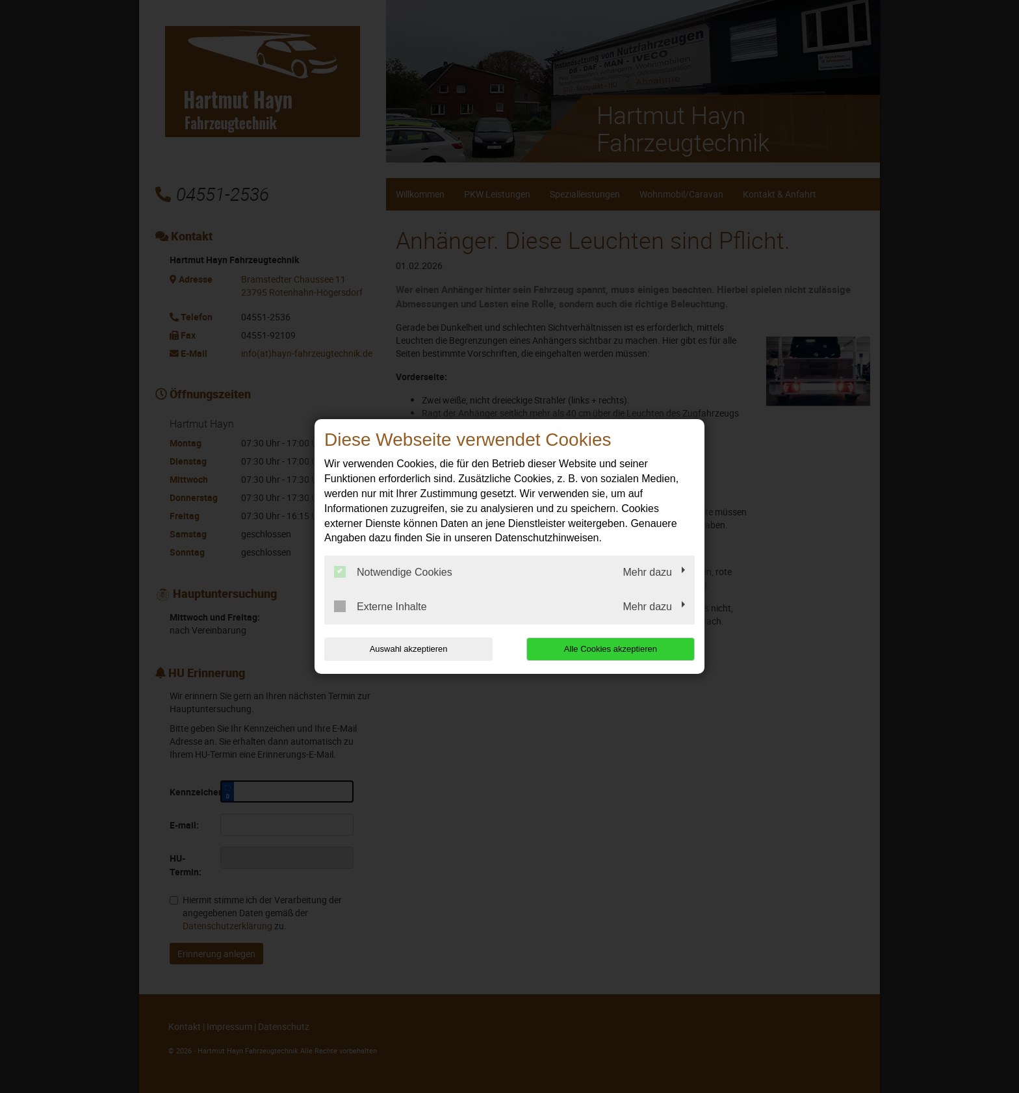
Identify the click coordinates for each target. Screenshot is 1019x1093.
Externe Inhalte (380, 606)
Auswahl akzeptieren (407, 649)
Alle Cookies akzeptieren (611, 649)
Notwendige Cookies (393, 572)
